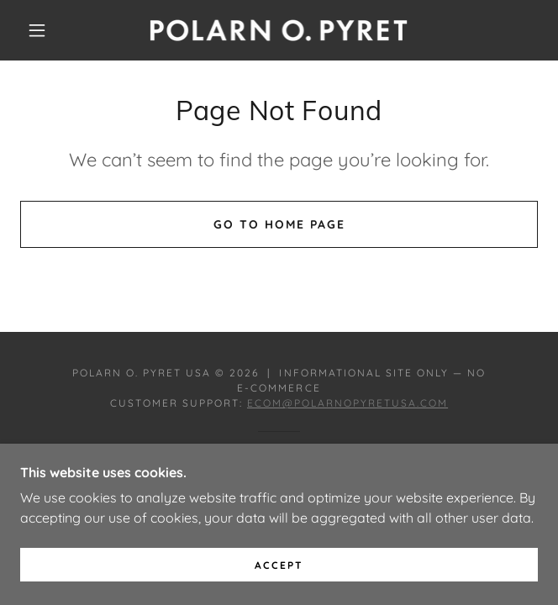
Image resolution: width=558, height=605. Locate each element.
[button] (46, 30)
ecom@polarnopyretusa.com (347, 403)
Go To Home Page (279, 224)
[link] (278, 30)
